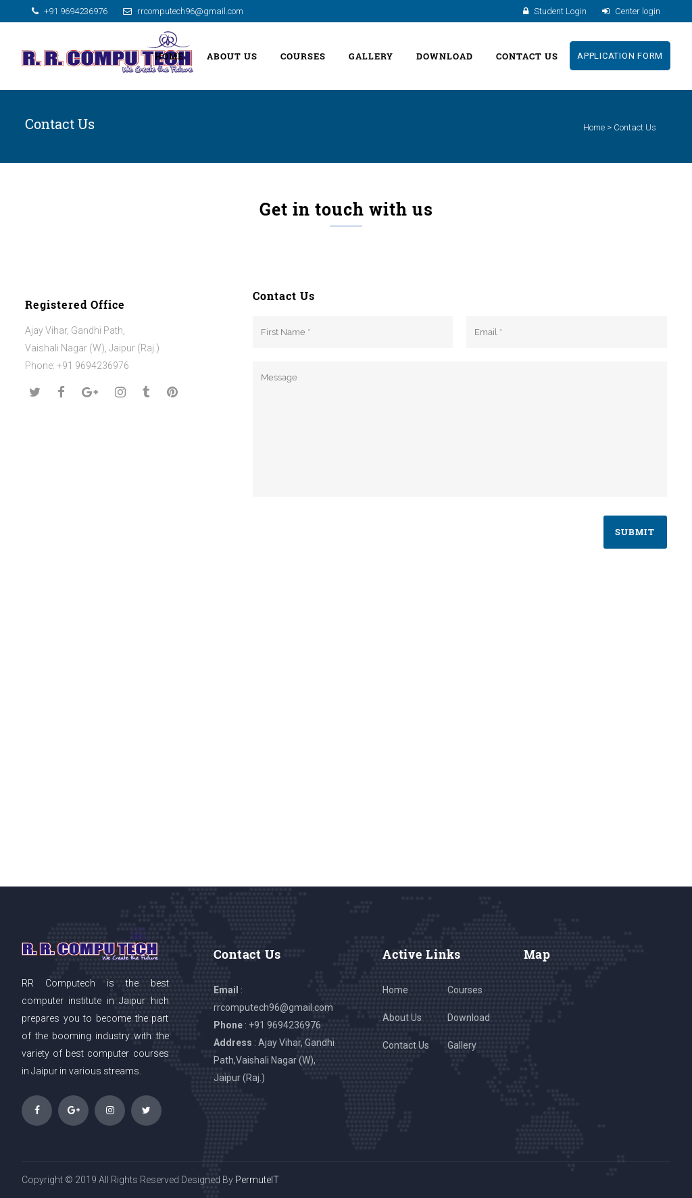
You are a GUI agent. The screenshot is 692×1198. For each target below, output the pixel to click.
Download (468, 1017)
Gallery (461, 1045)
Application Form (611, 56)
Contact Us (405, 1045)
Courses (465, 989)
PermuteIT (257, 1179)
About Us (402, 1017)
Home (594, 127)
